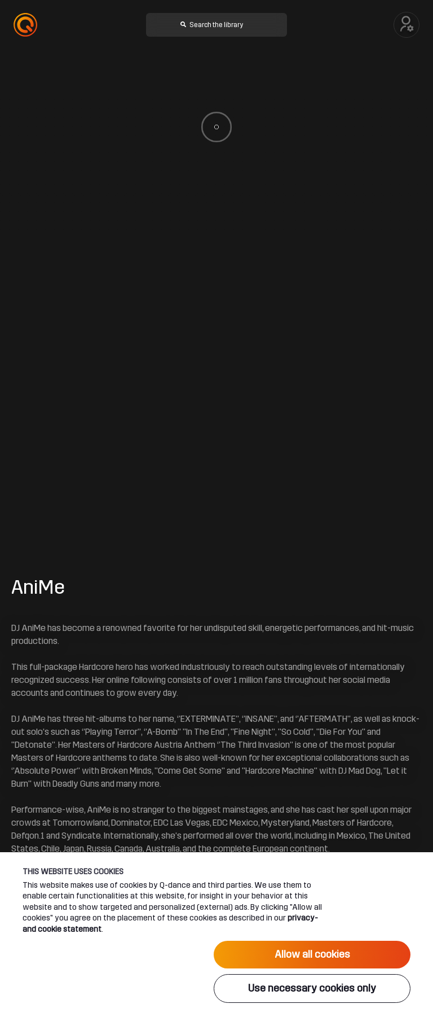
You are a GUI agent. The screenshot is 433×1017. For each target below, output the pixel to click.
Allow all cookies (312, 954)
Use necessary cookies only (312, 988)
